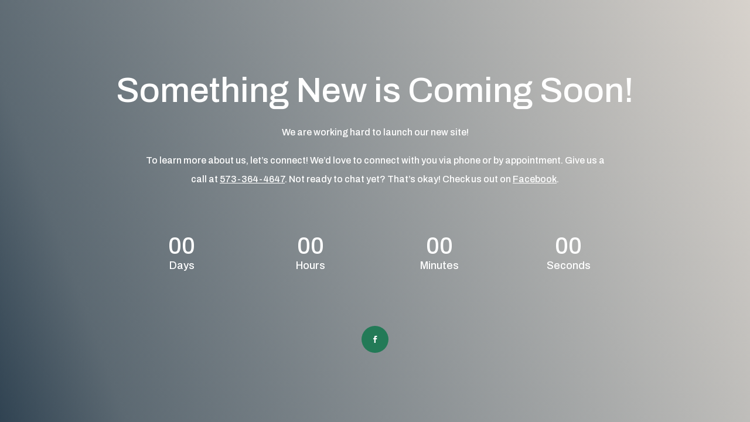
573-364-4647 (252, 179)
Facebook (535, 179)
